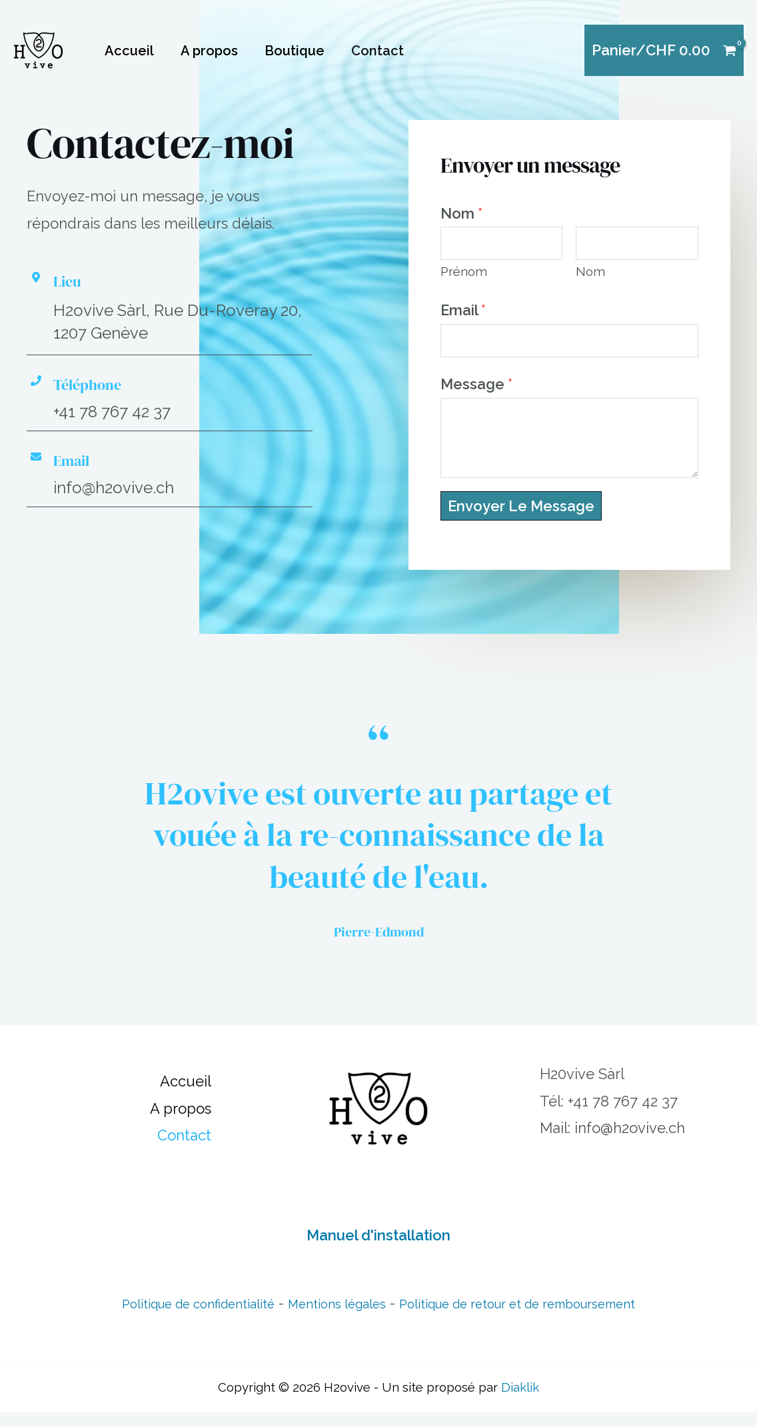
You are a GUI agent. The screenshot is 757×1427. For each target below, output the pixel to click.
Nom (461, 213)
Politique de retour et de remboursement (542, 1317)
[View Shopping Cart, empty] (664, 50)
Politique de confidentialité (164, 1317)
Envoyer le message (521, 520)
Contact (377, 51)
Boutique (295, 51)
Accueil (129, 51)
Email (463, 317)
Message (476, 398)
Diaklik (520, 1401)
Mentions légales (328, 1317)
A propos (209, 51)
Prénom (463, 278)
